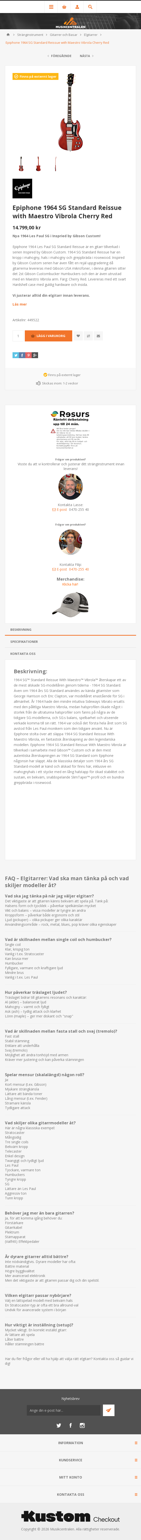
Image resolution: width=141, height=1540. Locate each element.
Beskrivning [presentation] (20, 629)
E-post (59, 509)
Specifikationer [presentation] (24, 641)
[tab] (70, 630)
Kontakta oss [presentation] (23, 653)
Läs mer (20, 304)
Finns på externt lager (38, 76)
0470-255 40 (79, 569)
